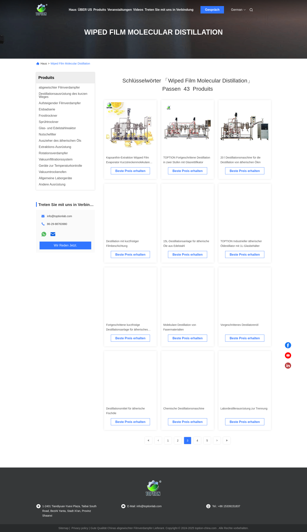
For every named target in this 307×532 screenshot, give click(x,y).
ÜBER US (85, 9)
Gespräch (212, 9)
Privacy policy (79, 528)
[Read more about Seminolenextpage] (216, 440)
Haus (73, 9)
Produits (99, 9)
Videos (138, 9)
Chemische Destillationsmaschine (183, 408)
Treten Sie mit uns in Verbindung (169, 9)
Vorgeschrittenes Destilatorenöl (239, 324)
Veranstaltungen (119, 9)
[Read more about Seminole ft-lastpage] (226, 440)
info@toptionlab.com (59, 216)
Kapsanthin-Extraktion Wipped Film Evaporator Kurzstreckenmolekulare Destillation (128, 162)
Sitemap (64, 528)
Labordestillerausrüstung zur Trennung (243, 408)
